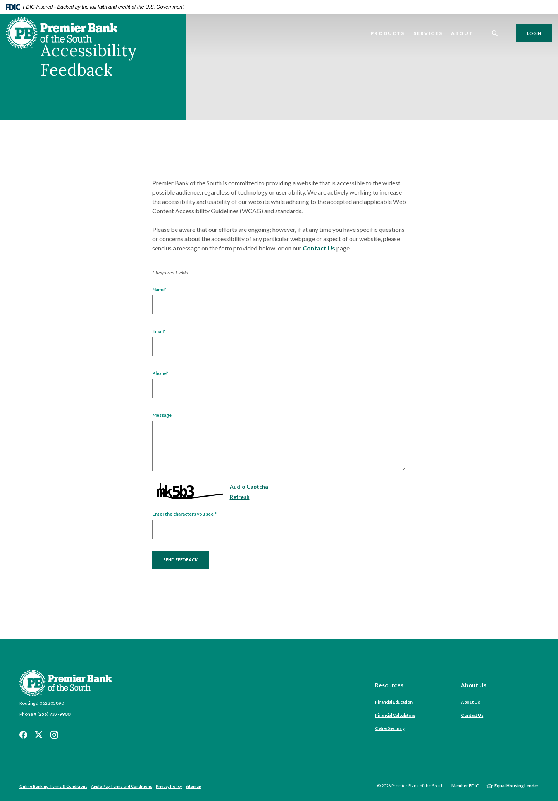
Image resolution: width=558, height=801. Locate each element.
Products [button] (387, 33)
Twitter (39, 735)
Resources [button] (389, 685)
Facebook (23, 735)
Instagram (54, 735)
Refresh (240, 497)
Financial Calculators (395, 715)
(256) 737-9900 (53, 714)
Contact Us (319, 248)
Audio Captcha (249, 486)
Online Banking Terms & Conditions (53, 786)
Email (158, 331)
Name (159, 289)
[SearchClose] (494, 33)
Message (162, 415)
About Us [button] (473, 685)
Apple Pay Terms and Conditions (121, 786)
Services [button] (428, 33)
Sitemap (193, 786)
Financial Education (394, 702)
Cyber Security (389, 728)
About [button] (462, 33)
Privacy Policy (169, 786)
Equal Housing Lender (516, 785)
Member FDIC (465, 785)
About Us (470, 702)
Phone (160, 373)
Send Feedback (181, 559)
